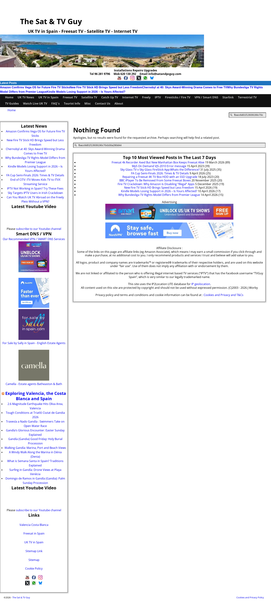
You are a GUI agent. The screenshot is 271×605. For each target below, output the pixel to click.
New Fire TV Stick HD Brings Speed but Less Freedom (106, 87)
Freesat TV (70, 97)
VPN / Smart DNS (206, 97)
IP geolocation (200, 284)
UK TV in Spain (48, 97)
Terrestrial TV (247, 97)
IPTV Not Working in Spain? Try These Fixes (35, 188)
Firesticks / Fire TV (177, 97)
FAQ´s (55, 103)
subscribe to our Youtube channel (38, 229)
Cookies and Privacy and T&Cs (223, 295)
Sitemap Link (33, 551)
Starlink (228, 97)
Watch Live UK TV (35, 103)
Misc (87, 103)
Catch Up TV (109, 97)
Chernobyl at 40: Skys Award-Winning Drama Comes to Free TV (184, 87)
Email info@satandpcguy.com (160, 74)
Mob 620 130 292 (125, 74)
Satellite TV (89, 97)
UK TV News (26, 97)
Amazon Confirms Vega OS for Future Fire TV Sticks (35, 87)
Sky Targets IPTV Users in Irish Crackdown (35, 193)
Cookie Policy (34, 568)
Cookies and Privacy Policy (250, 597)
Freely (146, 97)
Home (9, 97)
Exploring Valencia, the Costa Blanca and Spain (35, 396)
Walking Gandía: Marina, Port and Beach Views (35, 448)
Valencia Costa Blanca (34, 525)
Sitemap (33, 560)
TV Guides (12, 103)
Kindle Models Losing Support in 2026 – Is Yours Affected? (86, 91)
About (118, 103)
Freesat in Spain (33, 533)
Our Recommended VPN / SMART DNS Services (34, 239)
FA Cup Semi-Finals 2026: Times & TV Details (35, 175)
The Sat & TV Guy (51, 21)
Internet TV (130, 97)
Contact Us (102, 103)
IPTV (158, 97)
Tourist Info (72, 103)
